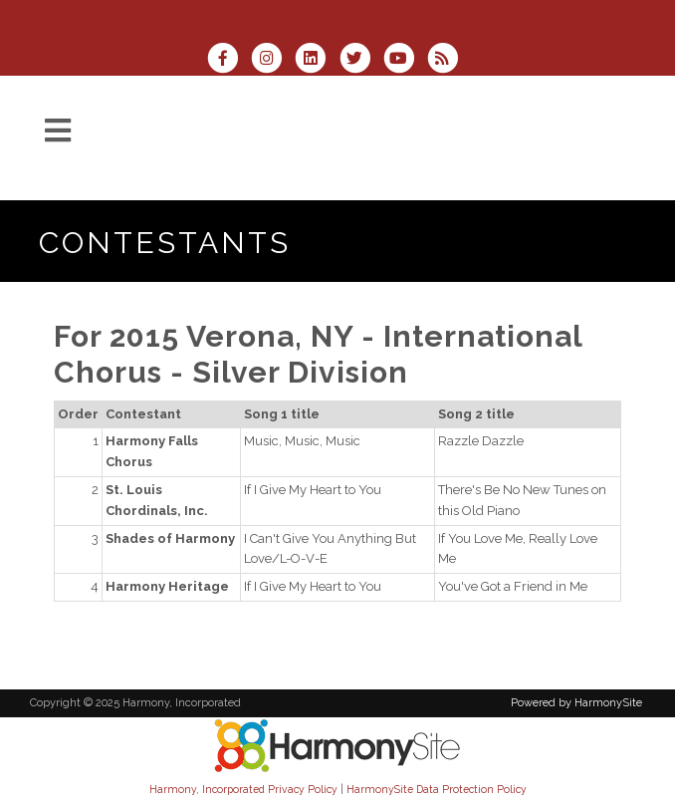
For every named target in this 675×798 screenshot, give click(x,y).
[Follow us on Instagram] (273, 60)
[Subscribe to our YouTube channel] (405, 60)
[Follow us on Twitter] (361, 60)
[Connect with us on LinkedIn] (316, 60)
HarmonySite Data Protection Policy (436, 789)
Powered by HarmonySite (576, 702)
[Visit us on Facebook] (229, 60)
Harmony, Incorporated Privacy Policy (243, 789)
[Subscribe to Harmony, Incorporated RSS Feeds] (447, 60)
